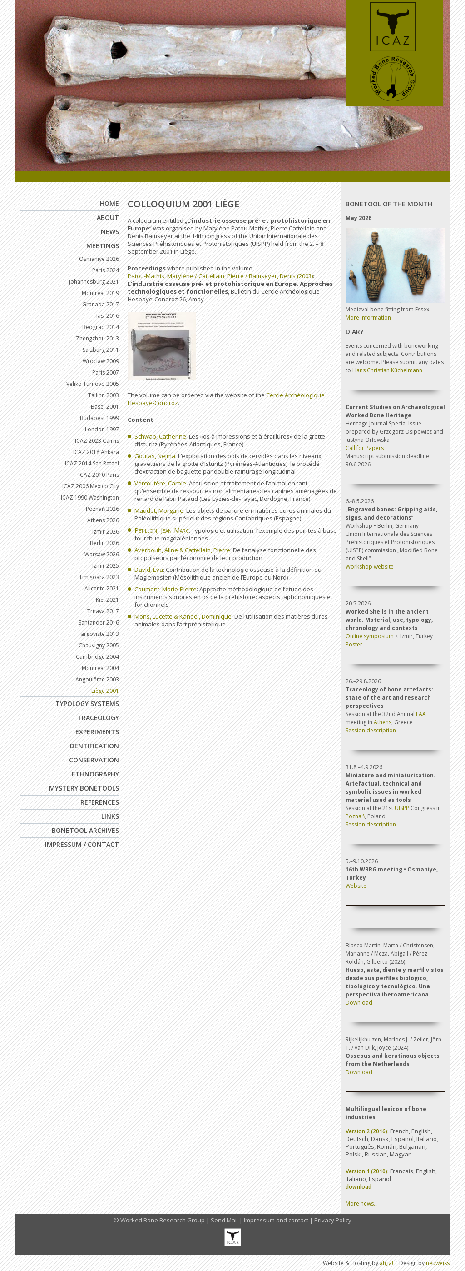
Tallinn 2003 (103, 395)
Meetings (102, 245)
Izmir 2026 (105, 531)
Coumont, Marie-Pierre (165, 589)
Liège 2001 (105, 691)
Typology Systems (87, 703)
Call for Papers (365, 448)
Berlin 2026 (104, 543)
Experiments (97, 731)
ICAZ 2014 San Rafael (92, 463)
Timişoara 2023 (99, 577)
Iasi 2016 (107, 316)
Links (110, 816)
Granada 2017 (100, 304)
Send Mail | (227, 1220)
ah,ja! (386, 1263)
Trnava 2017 (103, 611)
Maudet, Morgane (158, 510)
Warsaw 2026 (101, 554)
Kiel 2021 (107, 600)
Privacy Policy (332, 1220)
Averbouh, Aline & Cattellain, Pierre (182, 550)
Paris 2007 (105, 372)
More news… (362, 1203)
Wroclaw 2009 (101, 361)
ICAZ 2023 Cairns (97, 441)
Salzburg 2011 (101, 350)
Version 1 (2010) (366, 1171)
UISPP (402, 808)
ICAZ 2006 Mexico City (90, 486)
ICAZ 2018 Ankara (96, 452)
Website (356, 886)
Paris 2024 (105, 270)
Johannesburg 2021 (94, 281)
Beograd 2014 (100, 327)
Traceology (98, 717)
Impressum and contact (276, 1220)
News (110, 231)
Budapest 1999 (99, 418)
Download (359, 1002)
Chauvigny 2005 (99, 645)
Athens (382, 722)
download (358, 1187)
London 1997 (102, 429)
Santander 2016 (99, 622)
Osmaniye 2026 (99, 259)
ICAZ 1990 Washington (90, 497)
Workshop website (370, 566)
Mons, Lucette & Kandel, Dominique (183, 616)
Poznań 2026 (102, 509)
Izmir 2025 (105, 566)
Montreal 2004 (100, 668)
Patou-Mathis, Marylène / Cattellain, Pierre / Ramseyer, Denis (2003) (220, 276)
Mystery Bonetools (84, 788)
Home (109, 203)
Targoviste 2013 (98, 634)
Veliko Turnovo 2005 (92, 384)
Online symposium (370, 636)
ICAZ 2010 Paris (99, 475)
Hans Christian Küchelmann (387, 370)
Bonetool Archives (85, 830)
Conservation (94, 760)
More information (368, 317)
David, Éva (148, 569)
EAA (421, 714)
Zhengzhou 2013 (97, 338)
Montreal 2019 (100, 293)
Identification (93, 745)
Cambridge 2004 (97, 657)
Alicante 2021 (101, 588)
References (99, 802)
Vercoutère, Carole (160, 483)
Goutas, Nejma (154, 456)
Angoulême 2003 (97, 679)
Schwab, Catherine (160, 436)
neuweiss (438, 1263)
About (108, 217)
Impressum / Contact (82, 844)
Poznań (355, 816)
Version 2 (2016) (366, 1131)
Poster (354, 644)
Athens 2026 (103, 520)
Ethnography (95, 774)
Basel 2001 (105, 406)
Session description (371, 730)
